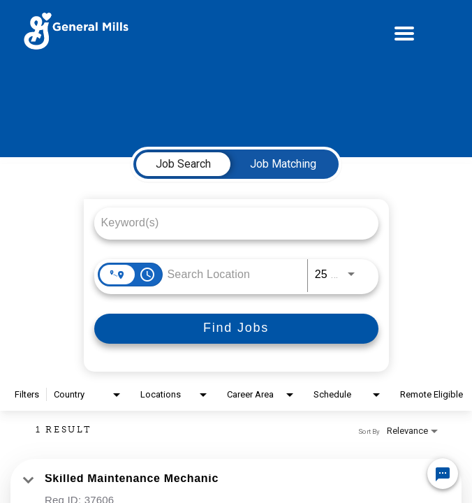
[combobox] (229, 222)
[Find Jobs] (236, 329)
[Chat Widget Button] (442, 473)
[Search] (236, 329)
